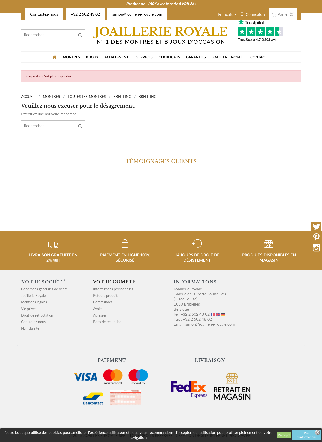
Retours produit (105, 295)
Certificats (169, 57)
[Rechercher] (53, 34)
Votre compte (114, 281)
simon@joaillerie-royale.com (137, 14)
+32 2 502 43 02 (85, 14)
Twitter (316, 227)
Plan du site (30, 328)
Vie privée (28, 309)
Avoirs (97, 309)
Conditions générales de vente (44, 289)
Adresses (100, 315)
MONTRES (71, 57)
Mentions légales (34, 302)
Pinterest (316, 237)
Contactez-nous (44, 14)
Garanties (196, 57)
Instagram (316, 248)
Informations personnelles (113, 289)
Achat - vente (117, 57)
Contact (258, 57)
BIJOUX (92, 57)
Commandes (102, 302)
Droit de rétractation (37, 315)
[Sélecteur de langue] (228, 15)
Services (144, 57)
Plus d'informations (306, 435)
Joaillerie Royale (228, 57)
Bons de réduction (107, 322)
